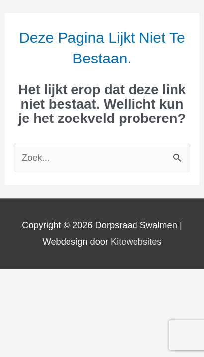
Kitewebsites (136, 242)
